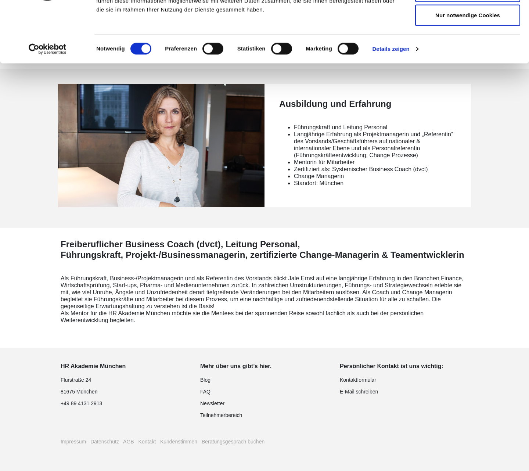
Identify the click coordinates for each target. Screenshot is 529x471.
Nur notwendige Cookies (467, 67)
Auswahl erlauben (467, 43)
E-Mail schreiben (359, 392)
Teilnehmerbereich (221, 415)
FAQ (205, 392)
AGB (128, 442)
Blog (205, 380)
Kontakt (147, 442)
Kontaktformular (358, 380)
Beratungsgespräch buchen (233, 442)
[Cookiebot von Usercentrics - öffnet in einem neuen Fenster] (47, 101)
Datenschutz (104, 442)
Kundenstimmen (178, 442)
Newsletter (212, 403)
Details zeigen (390, 101)
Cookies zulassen (468, 19)
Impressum (73, 442)
